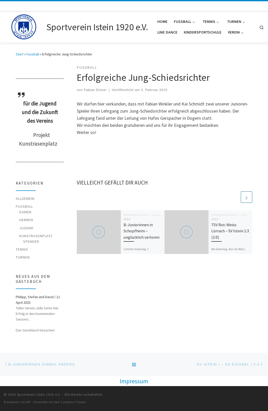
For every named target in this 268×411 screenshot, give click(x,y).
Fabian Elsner (95, 90)
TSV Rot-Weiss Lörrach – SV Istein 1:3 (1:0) (230, 231)
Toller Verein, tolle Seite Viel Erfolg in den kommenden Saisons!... (37, 314)
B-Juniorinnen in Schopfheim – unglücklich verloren (141, 231)
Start (19, 54)
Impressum (134, 381)
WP (28, 402)
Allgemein (25, 198)
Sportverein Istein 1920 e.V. (39, 394)
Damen (25, 212)
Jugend (26, 228)
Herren (26, 220)
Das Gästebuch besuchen (35, 330)
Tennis (22, 249)
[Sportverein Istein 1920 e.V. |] (24, 26)
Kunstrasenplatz (36, 236)
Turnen (23, 257)
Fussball (32, 54)
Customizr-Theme (73, 402)
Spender (31, 241)
